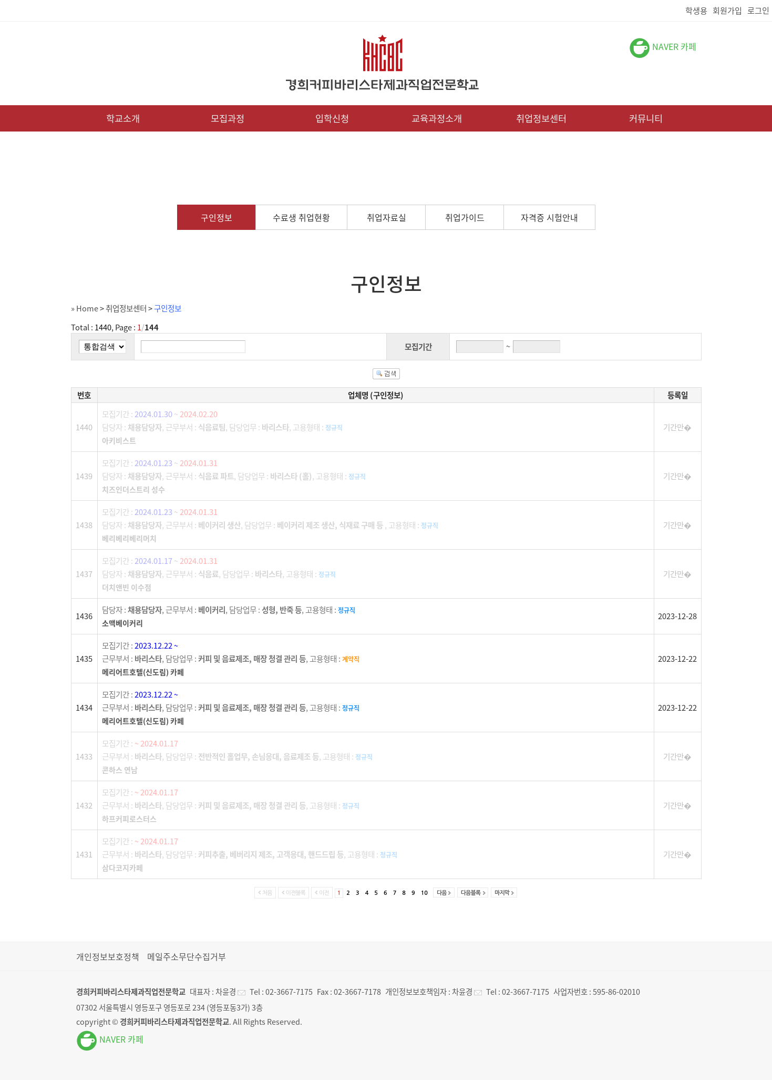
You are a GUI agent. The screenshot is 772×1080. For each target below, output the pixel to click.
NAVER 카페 (662, 46)
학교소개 (123, 118)
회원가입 (727, 10)
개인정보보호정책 (107, 956)
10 (424, 893)
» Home (84, 308)
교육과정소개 (436, 118)
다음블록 (470, 893)
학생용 (696, 10)
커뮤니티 (646, 118)
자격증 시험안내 (549, 217)
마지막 (502, 893)
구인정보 (216, 217)
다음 (442, 893)
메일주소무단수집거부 (186, 956)
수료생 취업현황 (301, 217)
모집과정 (227, 118)
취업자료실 (386, 217)
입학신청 (332, 118)
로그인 (758, 10)
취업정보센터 (541, 118)
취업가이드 (465, 217)
